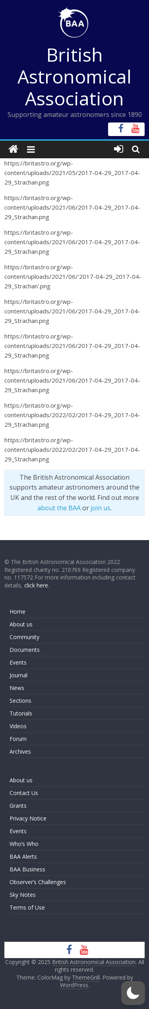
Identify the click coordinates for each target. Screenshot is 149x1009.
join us (100, 508)
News (17, 688)
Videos (18, 726)
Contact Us (24, 793)
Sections (20, 700)
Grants (18, 805)
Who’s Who (24, 844)
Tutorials (21, 713)
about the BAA (59, 508)
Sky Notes (23, 894)
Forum (18, 739)
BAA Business (27, 869)
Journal (18, 675)
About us (21, 624)
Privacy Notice (28, 818)
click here (36, 585)
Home (17, 611)
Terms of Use (27, 907)
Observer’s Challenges (38, 882)
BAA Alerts (23, 856)
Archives (20, 751)
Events (18, 662)
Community (24, 637)
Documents (25, 649)
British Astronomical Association (74, 76)
